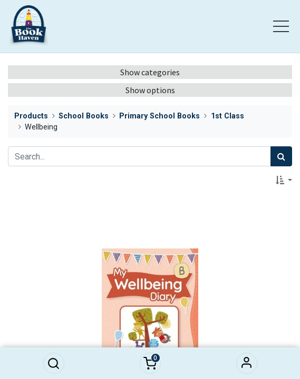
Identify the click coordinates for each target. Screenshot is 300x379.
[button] (53, 363)
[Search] (281, 156)
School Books (84, 116)
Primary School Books (159, 116)
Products (31, 116)
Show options (150, 90)
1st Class (227, 116)
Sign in (246, 363)
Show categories (150, 72)
